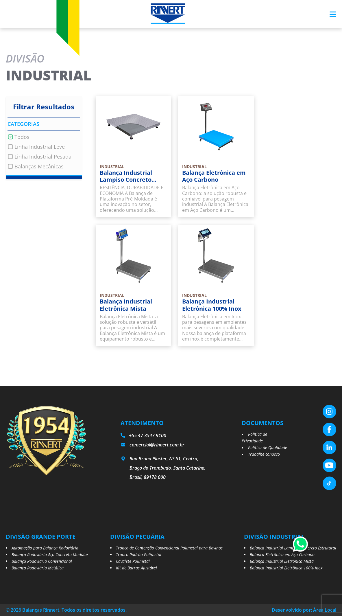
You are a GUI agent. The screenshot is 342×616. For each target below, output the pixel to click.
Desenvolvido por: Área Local (304, 610)
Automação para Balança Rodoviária (45, 548)
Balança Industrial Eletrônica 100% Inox (286, 568)
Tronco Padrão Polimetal (138, 554)
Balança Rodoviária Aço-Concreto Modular (50, 554)
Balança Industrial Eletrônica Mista (282, 561)
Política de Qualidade (267, 447)
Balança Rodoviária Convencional (42, 561)
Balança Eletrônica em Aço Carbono (282, 554)
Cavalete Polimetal (133, 561)
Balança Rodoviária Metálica (38, 568)
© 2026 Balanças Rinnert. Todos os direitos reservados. (66, 610)
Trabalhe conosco (264, 454)
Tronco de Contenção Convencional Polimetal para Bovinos (169, 548)
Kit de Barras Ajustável (136, 568)
